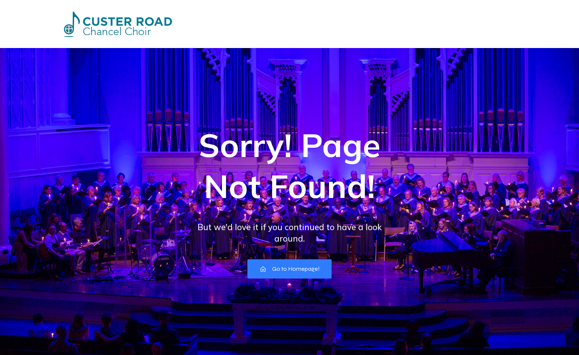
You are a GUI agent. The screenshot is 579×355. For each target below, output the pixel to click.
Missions (313, 24)
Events (226, 24)
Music (508, 24)
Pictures (355, 24)
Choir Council (404, 24)
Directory (268, 24)
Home (189, 24)
